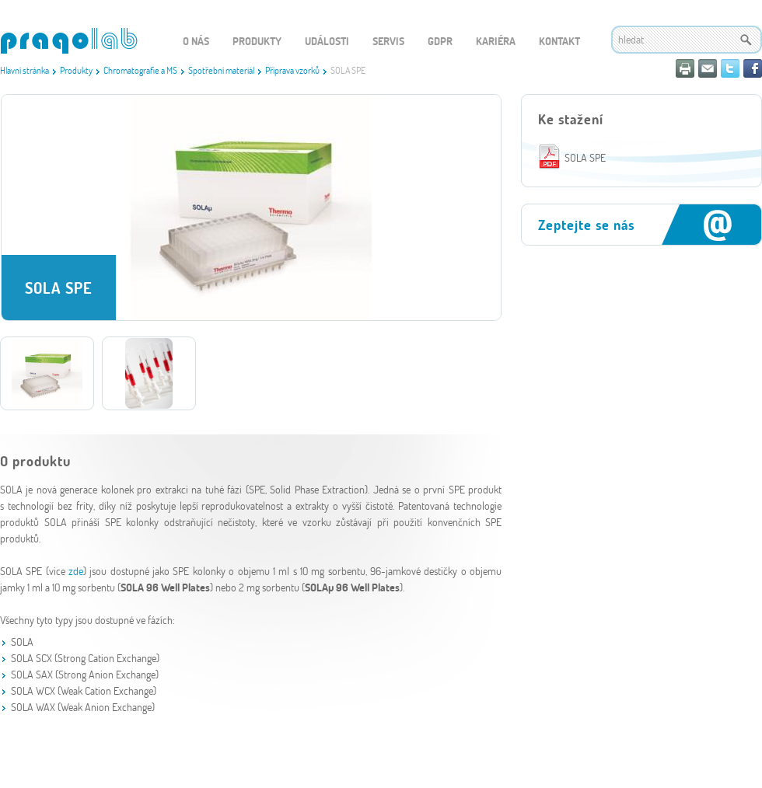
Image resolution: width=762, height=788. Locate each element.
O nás (196, 40)
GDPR (440, 40)
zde (75, 570)
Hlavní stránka (24, 70)
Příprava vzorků (292, 70)
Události (327, 40)
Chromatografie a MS (140, 70)
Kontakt (559, 40)
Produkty (76, 70)
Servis (388, 40)
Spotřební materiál (221, 70)
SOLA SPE (585, 157)
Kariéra (496, 40)
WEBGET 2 (69, 40)
